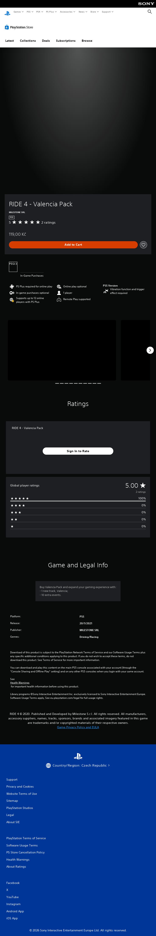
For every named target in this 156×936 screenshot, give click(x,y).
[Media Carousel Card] (62, 346)
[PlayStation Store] (19, 23)
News (81, 11)
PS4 (38, 11)
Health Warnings (20, 678)
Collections (28, 37)
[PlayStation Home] (7, 12)
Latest (9, 37)
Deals (46, 37)
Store (93, 11)
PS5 (29, 11)
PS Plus (50, 11)
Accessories (66, 11)
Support (106, 11)
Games (17, 11)
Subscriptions (66, 37)
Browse (87, 37)
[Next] (150, 346)
